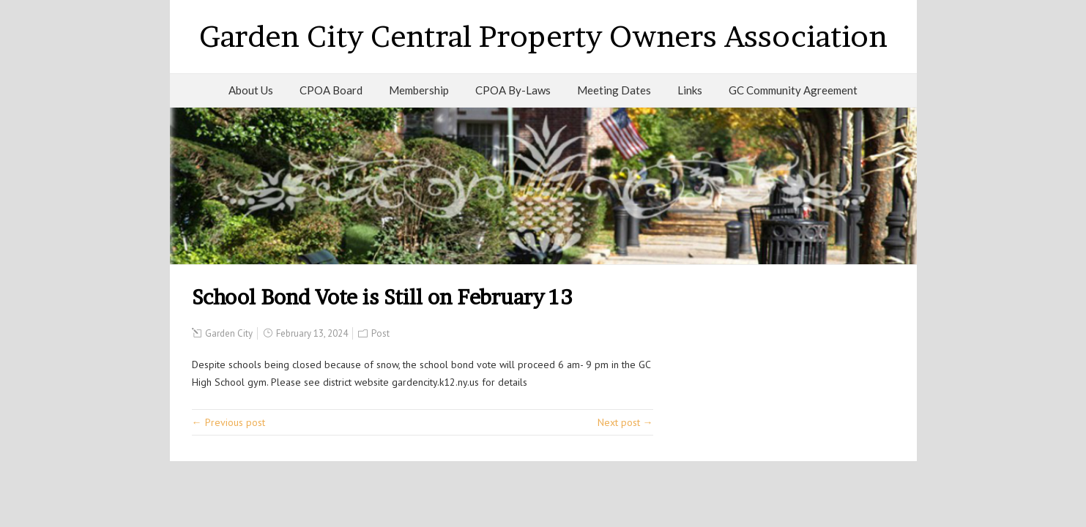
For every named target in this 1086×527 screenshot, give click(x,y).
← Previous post (228, 422)
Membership (419, 90)
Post (380, 333)
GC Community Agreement (793, 90)
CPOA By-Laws (513, 90)
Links (689, 90)
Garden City (229, 333)
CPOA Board (331, 90)
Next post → (625, 422)
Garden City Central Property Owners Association (543, 36)
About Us (250, 90)
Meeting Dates (614, 90)
